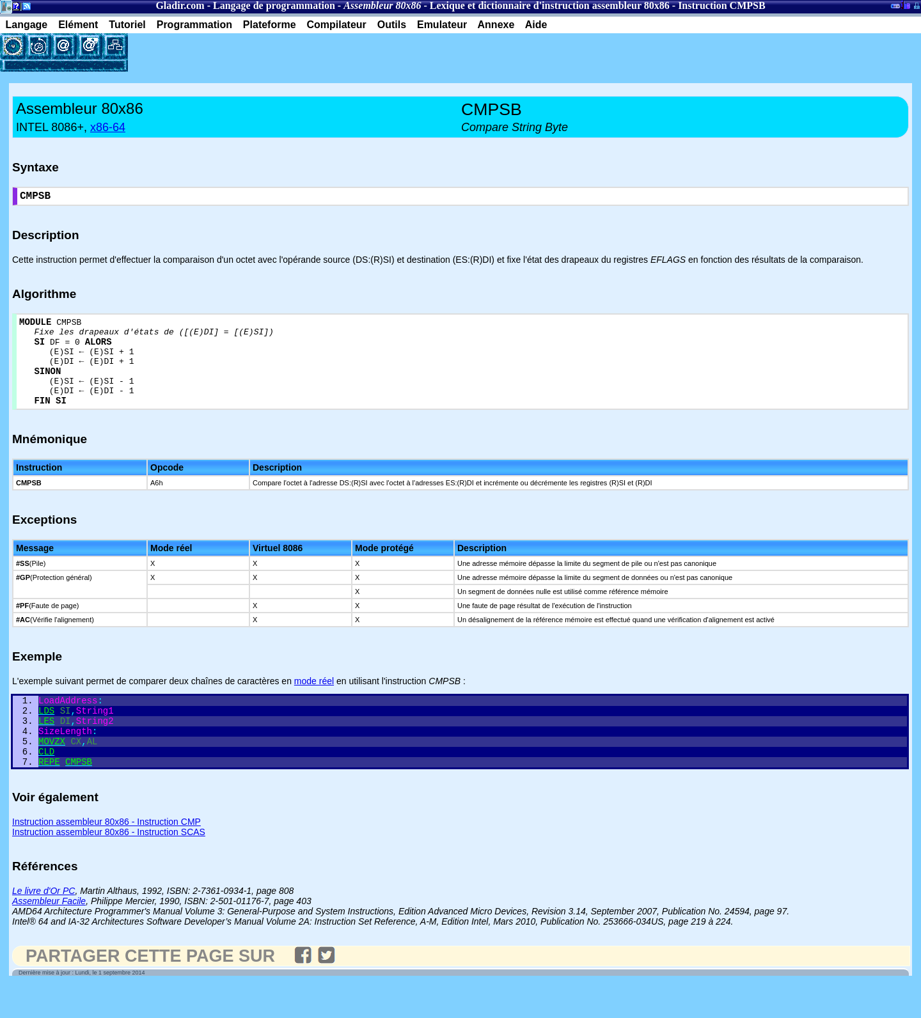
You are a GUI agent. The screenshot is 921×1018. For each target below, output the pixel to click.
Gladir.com (179, 5)
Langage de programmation (274, 5)
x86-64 (107, 127)
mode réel (314, 701)
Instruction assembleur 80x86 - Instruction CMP (106, 855)
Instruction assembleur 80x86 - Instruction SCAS (108, 865)
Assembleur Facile (49, 934)
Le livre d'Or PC (43, 924)
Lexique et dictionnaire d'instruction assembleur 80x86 (550, 5)
